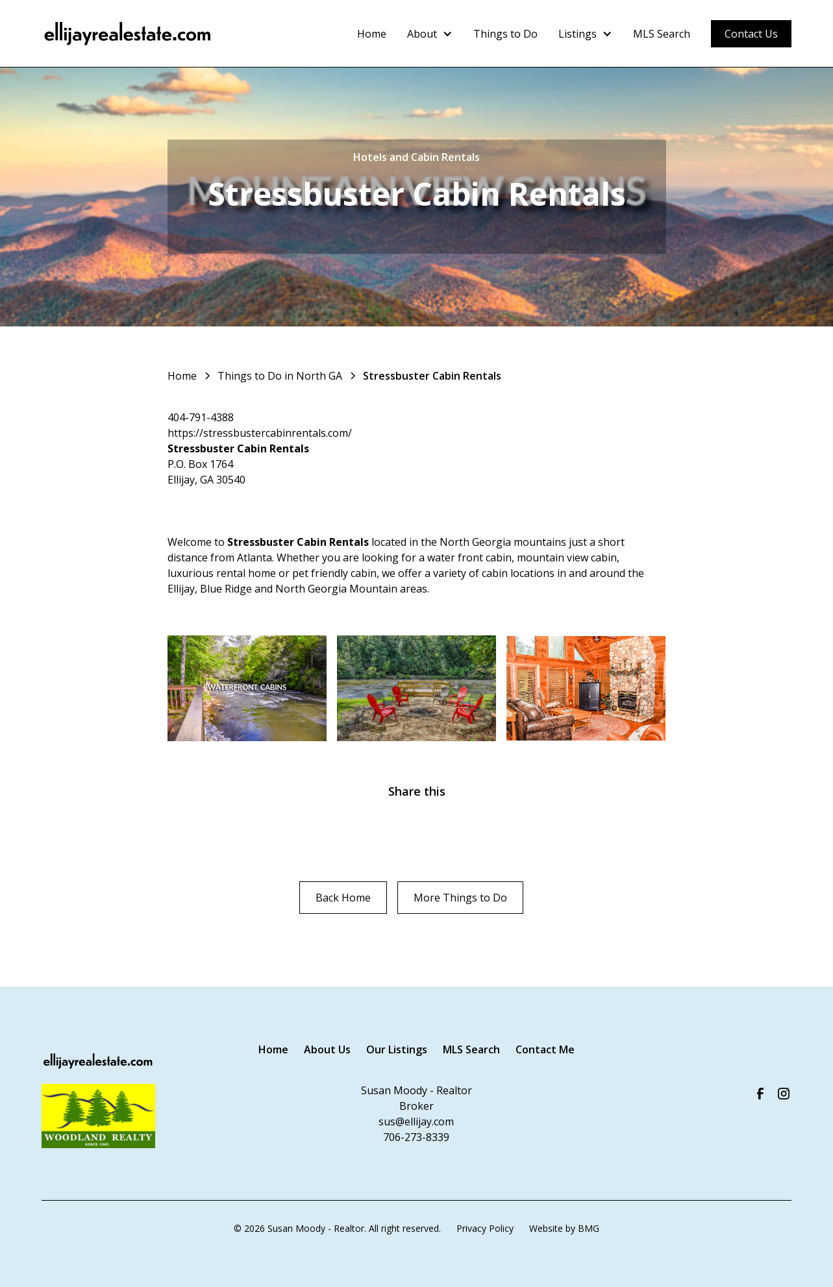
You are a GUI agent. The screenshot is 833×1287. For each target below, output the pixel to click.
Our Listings (396, 1049)
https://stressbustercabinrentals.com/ (260, 433)
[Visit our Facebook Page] (760, 1093)
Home (371, 34)
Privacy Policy (485, 1228)
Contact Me (545, 1049)
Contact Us (751, 34)
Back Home (343, 897)
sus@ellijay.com (416, 1121)
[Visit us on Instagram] (783, 1093)
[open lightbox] (247, 688)
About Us (327, 1049)
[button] (430, 34)
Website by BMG (564, 1228)
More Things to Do (460, 897)
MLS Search (661, 34)
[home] (128, 34)
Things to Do (505, 34)
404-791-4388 (201, 417)
